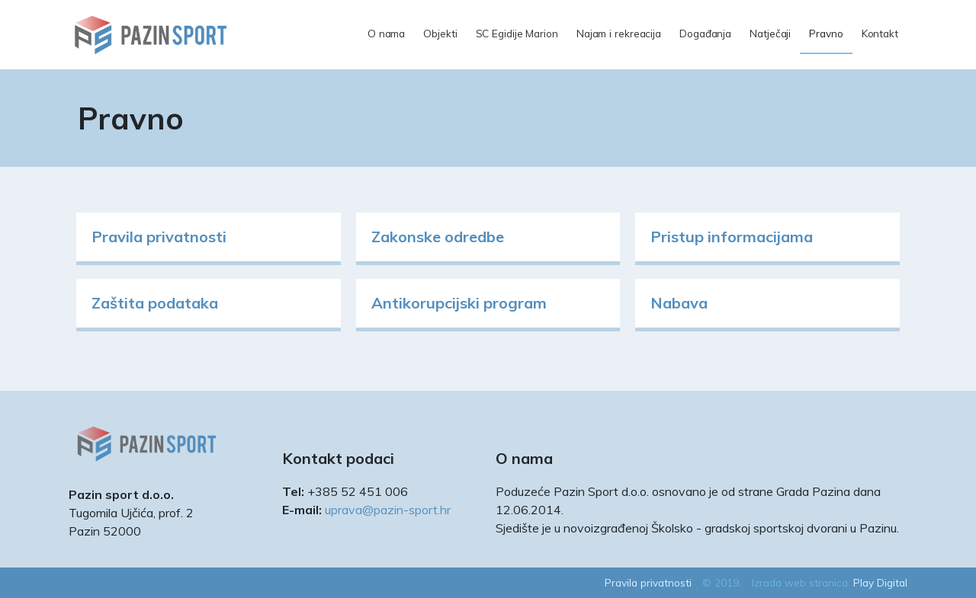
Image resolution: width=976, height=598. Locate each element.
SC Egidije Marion (517, 33)
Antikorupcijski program (459, 302)
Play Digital (880, 582)
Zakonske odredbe (437, 236)
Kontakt (880, 33)
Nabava (679, 302)
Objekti (440, 33)
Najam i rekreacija (618, 33)
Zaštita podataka (155, 302)
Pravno (826, 33)
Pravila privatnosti (159, 236)
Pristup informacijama (731, 236)
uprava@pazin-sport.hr (388, 509)
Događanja (705, 33)
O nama (386, 33)
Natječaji (770, 33)
